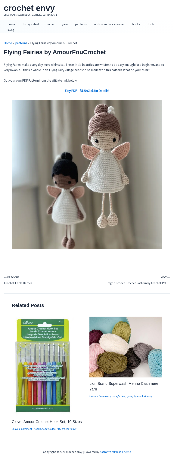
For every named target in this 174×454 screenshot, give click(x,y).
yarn (61, 23)
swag (157, 23)
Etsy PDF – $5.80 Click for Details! (87, 84)
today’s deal (29, 23)
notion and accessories (104, 23)
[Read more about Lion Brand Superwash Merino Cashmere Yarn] (125, 339)
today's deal (49, 421)
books (130, 23)
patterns (76, 23)
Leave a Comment (22, 421)
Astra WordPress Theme (115, 444)
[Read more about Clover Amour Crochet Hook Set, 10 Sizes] (43, 358)
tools (143, 23)
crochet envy (29, 8)
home (11, 23)
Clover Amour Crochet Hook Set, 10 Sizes (47, 414)
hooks (48, 23)
